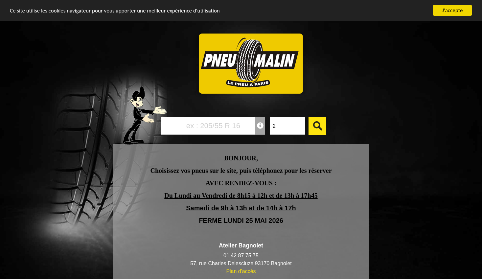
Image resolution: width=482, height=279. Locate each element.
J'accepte (452, 10)
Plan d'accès (241, 271)
